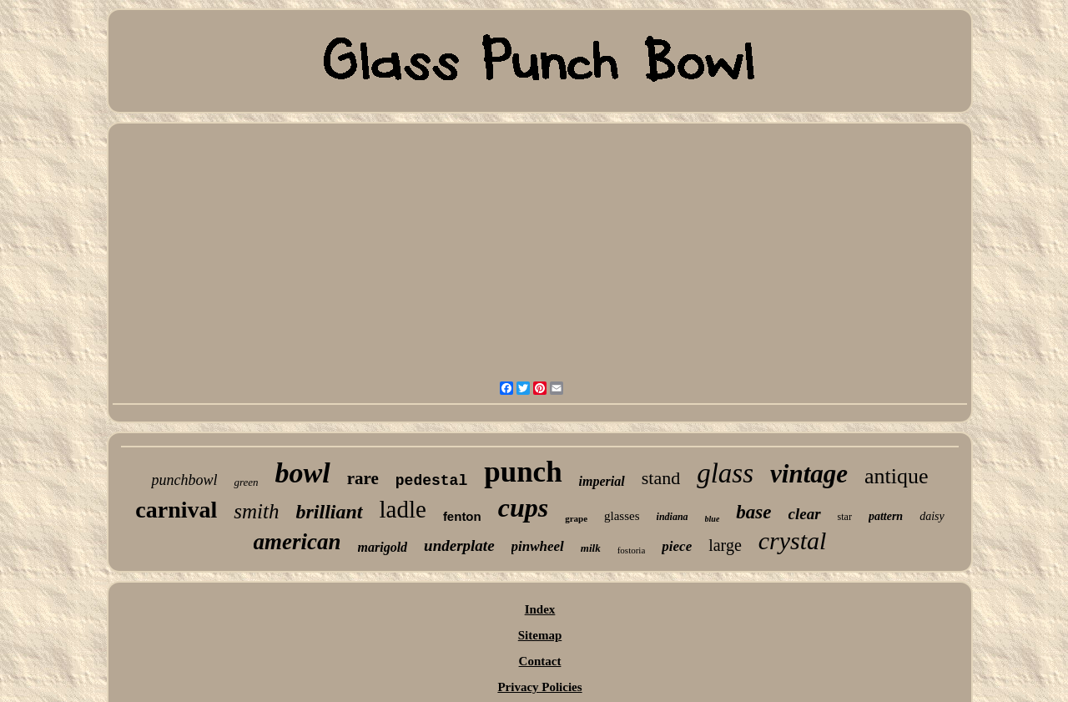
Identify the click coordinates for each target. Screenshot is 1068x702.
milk (591, 548)
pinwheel (537, 546)
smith (256, 511)
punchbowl (184, 480)
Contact (540, 661)
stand (661, 477)
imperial (602, 481)
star (845, 517)
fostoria (631, 550)
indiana (672, 517)
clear (804, 514)
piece (677, 546)
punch (523, 472)
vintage (809, 473)
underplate (459, 545)
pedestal (431, 480)
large (725, 545)
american (297, 541)
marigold (383, 547)
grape (576, 518)
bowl (302, 472)
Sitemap (540, 635)
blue (712, 518)
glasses (622, 516)
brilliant (328, 512)
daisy (932, 516)
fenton (462, 516)
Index (540, 609)
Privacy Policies (539, 687)
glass (725, 473)
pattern (886, 516)
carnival (176, 510)
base (753, 512)
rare (363, 478)
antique (896, 476)
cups (523, 507)
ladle (403, 509)
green (246, 482)
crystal (792, 540)
